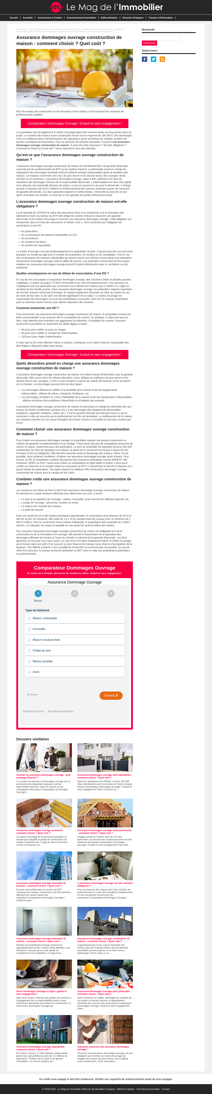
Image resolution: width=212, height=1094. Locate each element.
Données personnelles (148, 1089)
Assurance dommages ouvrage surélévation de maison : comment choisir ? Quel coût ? (103, 940)
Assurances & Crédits (49, 17)
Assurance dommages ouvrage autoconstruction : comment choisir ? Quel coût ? (104, 831)
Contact (166, 1089)
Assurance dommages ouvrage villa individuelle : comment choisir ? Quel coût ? (104, 776)
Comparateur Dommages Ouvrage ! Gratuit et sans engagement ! (74, 123)
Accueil (14, 17)
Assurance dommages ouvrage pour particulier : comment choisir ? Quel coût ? (104, 992)
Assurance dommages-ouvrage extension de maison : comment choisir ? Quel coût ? (41, 940)
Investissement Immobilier (81, 17)
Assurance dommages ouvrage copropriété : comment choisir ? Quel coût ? (41, 1048)
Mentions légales (126, 1089)
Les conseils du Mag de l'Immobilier (44, 29)
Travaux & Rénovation (161, 17)
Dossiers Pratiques (133, 17)
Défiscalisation (109, 17)
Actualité (28, 17)
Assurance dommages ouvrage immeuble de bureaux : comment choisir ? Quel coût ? (41, 884)
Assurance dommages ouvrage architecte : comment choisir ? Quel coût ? (40, 831)
